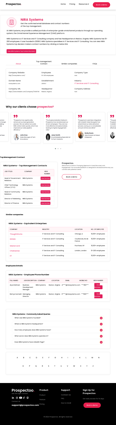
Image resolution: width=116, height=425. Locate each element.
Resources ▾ (84, 4)
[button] (55, 149)
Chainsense (15, 251)
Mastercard (15, 246)
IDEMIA (13, 239)
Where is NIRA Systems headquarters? (29, 324)
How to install (66, 403)
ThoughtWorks (16, 234)
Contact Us (66, 395)
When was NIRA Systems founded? (28, 318)
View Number (45, 178)
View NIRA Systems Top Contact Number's (21, 51)
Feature (42, 399)
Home (63, 4)
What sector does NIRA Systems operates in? (31, 336)
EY (11, 256)
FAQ (62, 398)
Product (42, 395)
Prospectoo (13, 4)
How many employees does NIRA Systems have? (33, 330)
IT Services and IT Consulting (86, 83)
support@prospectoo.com (25, 405)
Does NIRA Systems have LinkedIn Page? (29, 342)
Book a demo (101, 5)
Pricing (72, 4)
